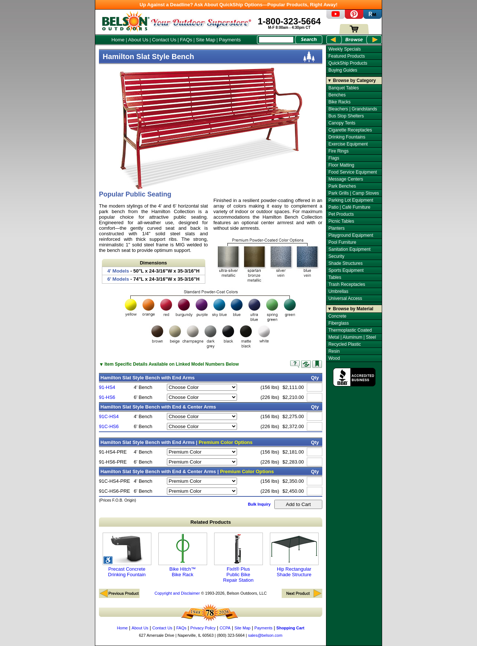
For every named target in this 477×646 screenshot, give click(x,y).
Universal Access (345, 298)
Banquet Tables (343, 87)
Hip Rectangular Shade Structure (294, 555)
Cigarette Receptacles (350, 130)
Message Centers (345, 179)
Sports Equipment (345, 270)
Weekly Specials (344, 49)
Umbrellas (338, 291)
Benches (337, 95)
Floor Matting (341, 165)
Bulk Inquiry (259, 504)
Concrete (337, 316)
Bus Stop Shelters (346, 116)
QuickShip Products (347, 63)
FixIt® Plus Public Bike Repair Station (238, 558)
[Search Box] (276, 40)
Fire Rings (338, 151)
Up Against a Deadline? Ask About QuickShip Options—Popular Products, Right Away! (238, 4)
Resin (334, 351)
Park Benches (342, 186)
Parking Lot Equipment (350, 200)
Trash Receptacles (346, 284)
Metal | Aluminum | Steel (352, 337)
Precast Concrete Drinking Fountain (127, 555)
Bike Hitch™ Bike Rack (182, 555)
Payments (230, 39)
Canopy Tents (341, 123)
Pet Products (341, 214)
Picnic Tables (341, 221)
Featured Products (346, 56)
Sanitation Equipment (349, 249)
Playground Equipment (350, 235)
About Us (138, 39)
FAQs (186, 39)
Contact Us (164, 39)
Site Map (206, 39)
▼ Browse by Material (350, 308)
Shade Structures (345, 263)
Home (118, 39)
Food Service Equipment (352, 172)
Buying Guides (342, 70)
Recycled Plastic (344, 344)
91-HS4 (107, 387)
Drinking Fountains (346, 137)
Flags (333, 158)
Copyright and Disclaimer (177, 593)
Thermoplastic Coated (349, 330)
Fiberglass (338, 323)
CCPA (225, 628)
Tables (334, 277)
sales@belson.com (265, 635)
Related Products (211, 522)
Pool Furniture (342, 242)
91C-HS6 (109, 426)
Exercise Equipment (348, 144)
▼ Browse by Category (351, 80)
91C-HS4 (109, 416)
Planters (336, 228)
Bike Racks (339, 102)
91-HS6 (107, 397)
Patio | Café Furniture (349, 207)
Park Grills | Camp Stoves (353, 193)
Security (336, 256)
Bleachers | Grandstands (352, 109)
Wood (334, 358)
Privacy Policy (203, 628)
